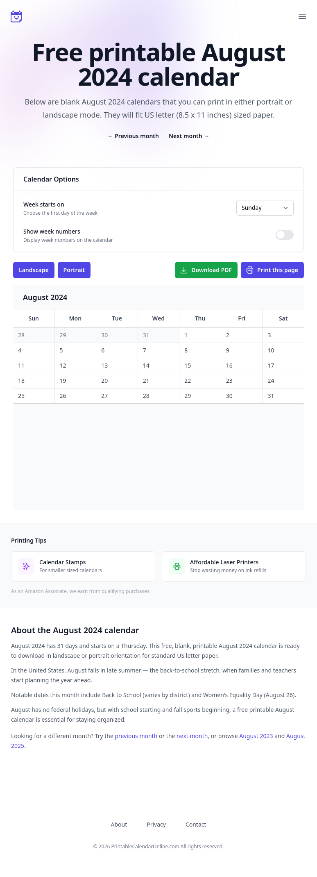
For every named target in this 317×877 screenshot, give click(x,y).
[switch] (285, 235)
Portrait (74, 270)
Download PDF (206, 270)
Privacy (156, 824)
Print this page (272, 270)
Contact (196, 824)
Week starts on (43, 204)
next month (192, 736)
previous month (136, 736)
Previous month (133, 136)
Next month (189, 136)
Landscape (34, 270)
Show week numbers (51, 231)
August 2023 (256, 736)
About (119, 824)
